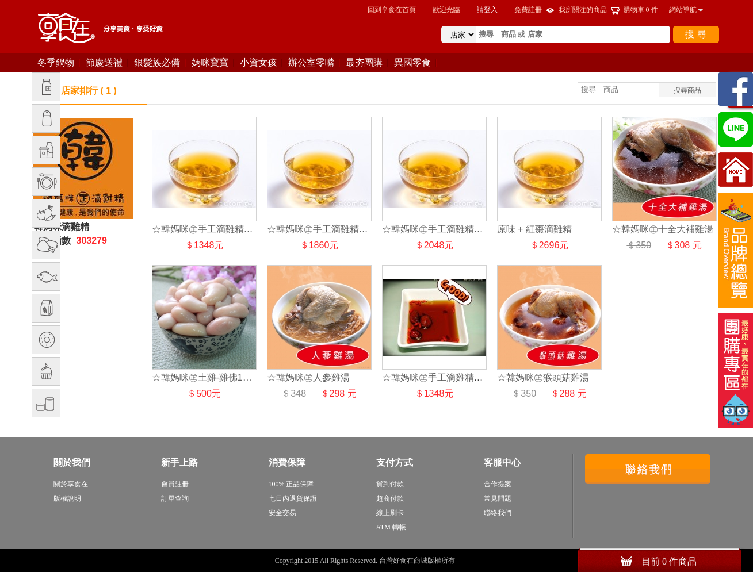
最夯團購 (364, 62)
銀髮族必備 (157, 62)
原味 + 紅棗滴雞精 (534, 229)
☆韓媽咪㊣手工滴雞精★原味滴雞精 (225, 229)
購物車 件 (641, 10)
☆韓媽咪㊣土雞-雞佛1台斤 (206, 377)
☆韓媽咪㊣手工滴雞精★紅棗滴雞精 (455, 377)
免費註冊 (528, 10)
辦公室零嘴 (311, 62)
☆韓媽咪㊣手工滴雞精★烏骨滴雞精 (340, 229)
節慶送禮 (104, 62)
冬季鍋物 (55, 62)
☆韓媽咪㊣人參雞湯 (308, 377)
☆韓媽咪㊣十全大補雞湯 (662, 229)
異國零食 (412, 62)
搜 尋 (695, 34)
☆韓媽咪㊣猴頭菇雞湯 (543, 377)
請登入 (487, 10)
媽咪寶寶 (210, 62)
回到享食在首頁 (392, 10)
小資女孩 (258, 62)
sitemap (467, 560)
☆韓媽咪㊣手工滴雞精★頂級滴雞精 (455, 229)
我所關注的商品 (583, 10)
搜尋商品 (687, 90)
